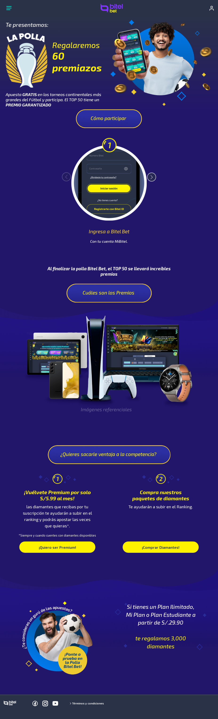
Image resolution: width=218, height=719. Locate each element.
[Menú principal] (9, 8)
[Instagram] (45, 703)
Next (149, 175)
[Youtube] (55, 703)
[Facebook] (35, 703)
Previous (68, 174)
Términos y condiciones (88, 703)
